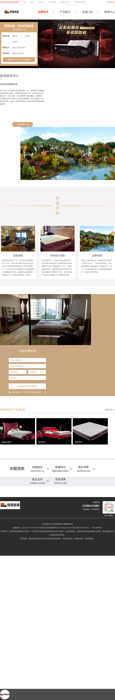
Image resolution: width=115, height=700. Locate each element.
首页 (24, 2)
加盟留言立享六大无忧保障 (19, 60)
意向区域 (5, 36)
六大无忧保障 (51, 2)
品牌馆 (32, 2)
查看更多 (21, 124)
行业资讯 (41, 2)
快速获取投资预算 (27, 386)
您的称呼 (5, 53)
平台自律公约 (97, 528)
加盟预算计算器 (65, 2)
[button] (67, 177)
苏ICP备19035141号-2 (81, 528)
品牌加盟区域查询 (79, 2)
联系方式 (5, 47)
